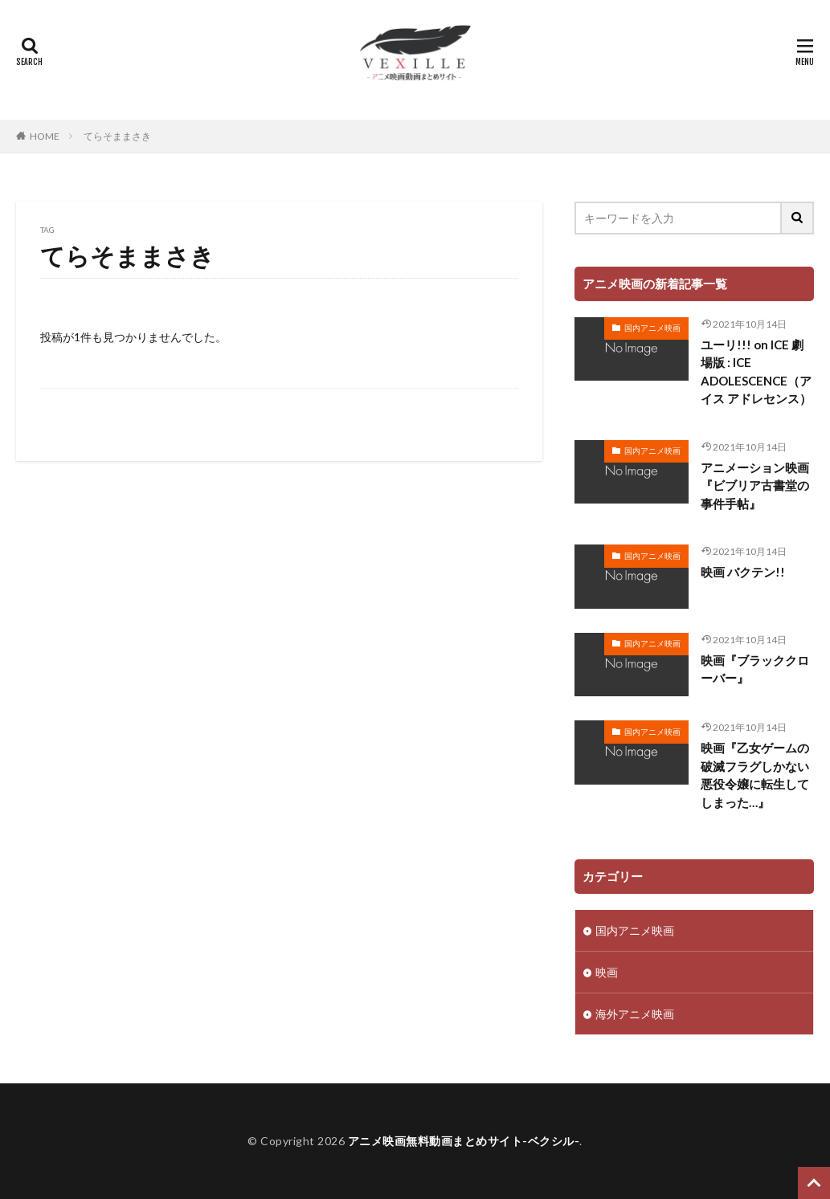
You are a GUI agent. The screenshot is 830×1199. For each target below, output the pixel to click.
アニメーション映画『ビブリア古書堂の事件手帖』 (755, 485)
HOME (44, 136)
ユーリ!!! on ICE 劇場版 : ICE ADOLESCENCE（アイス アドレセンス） (756, 371)
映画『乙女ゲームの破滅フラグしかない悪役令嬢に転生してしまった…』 (755, 775)
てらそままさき (117, 136)
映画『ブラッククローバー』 (755, 669)
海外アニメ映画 (634, 1014)
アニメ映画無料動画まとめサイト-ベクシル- (464, 1141)
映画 (606, 972)
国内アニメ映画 (652, 327)
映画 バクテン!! (743, 572)
